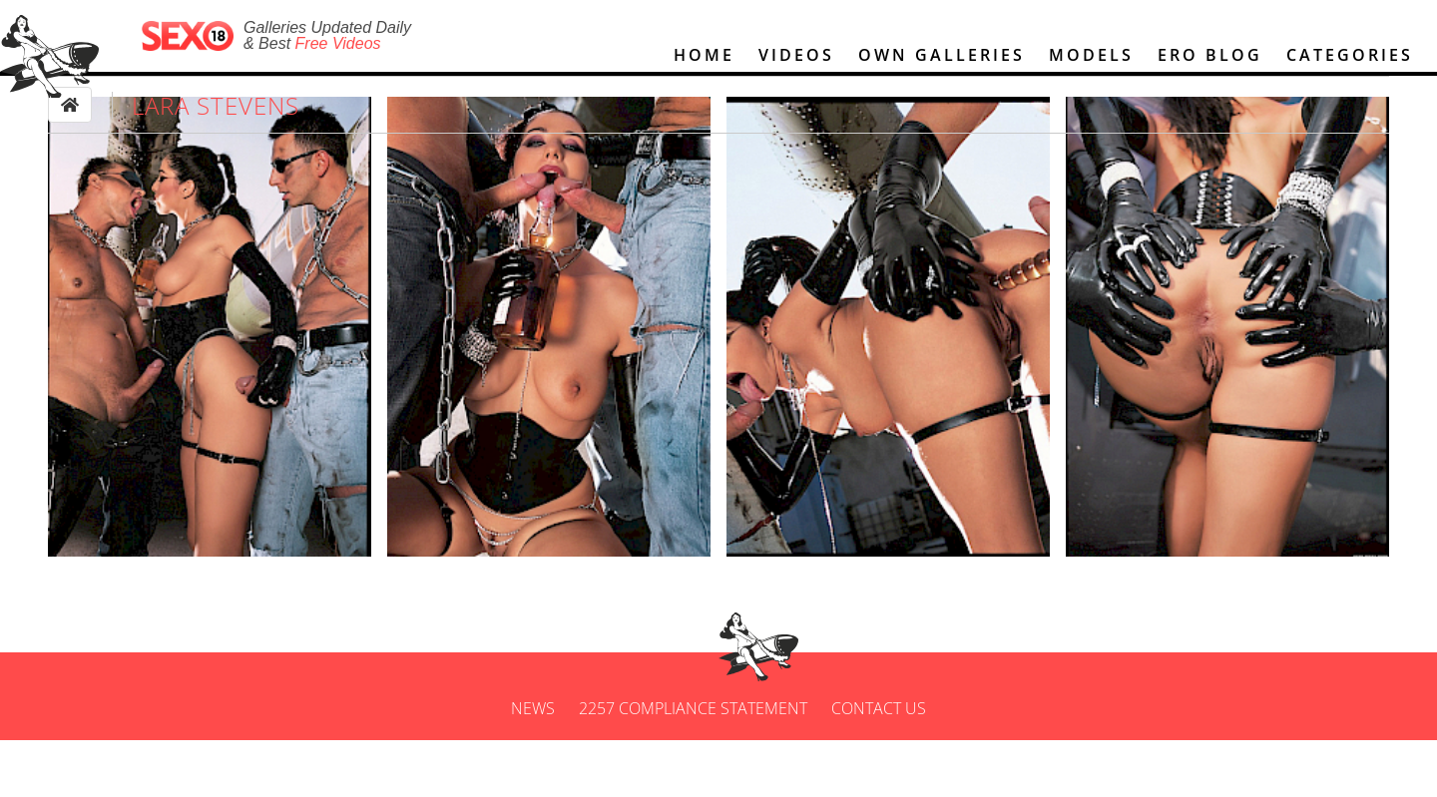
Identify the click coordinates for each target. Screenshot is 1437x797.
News (533, 765)
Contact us (878, 765)
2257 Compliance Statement (693, 765)
